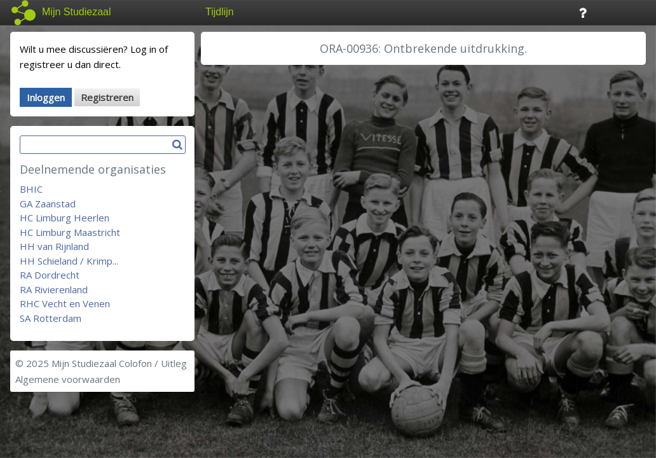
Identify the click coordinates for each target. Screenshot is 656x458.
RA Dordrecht (49, 274)
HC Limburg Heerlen (64, 217)
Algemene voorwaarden (67, 379)
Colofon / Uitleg (153, 363)
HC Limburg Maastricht (70, 232)
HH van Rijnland (54, 246)
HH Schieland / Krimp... (69, 260)
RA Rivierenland (54, 289)
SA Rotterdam (50, 318)
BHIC (31, 189)
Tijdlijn (219, 11)
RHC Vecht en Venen (65, 303)
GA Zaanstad (48, 203)
